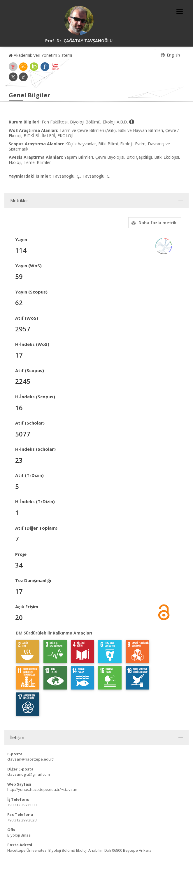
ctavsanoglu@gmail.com (28, 774)
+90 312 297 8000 (21, 804)
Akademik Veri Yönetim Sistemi (40, 55)
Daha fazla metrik (153, 222)
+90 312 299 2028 (21, 820)
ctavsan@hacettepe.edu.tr (30, 759)
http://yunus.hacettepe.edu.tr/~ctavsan (42, 789)
